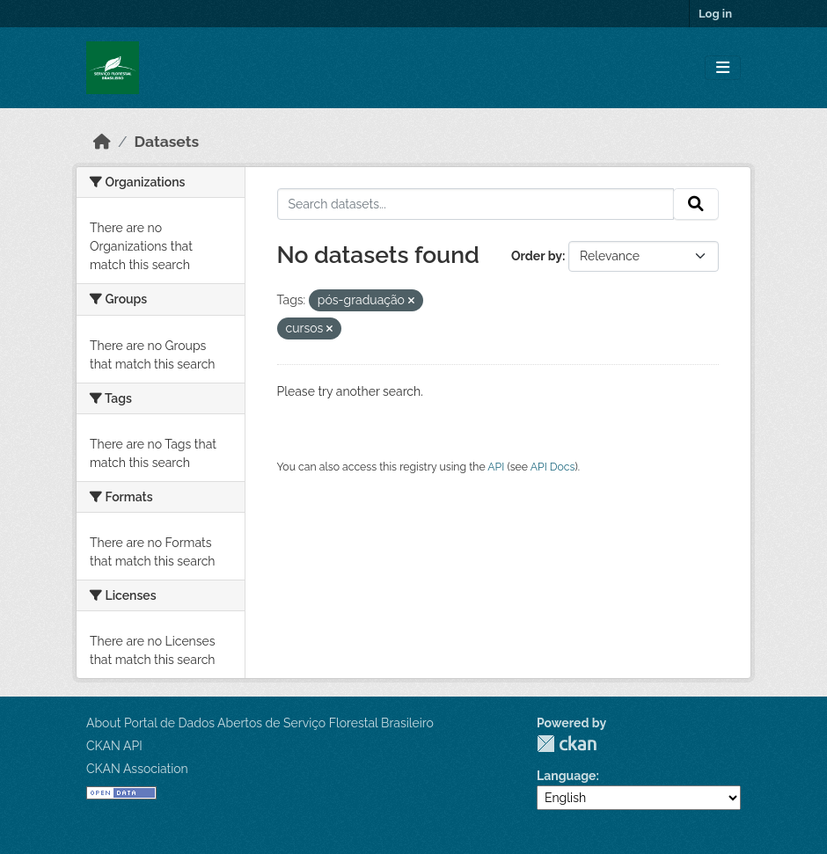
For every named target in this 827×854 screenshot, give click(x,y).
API (495, 466)
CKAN (566, 743)
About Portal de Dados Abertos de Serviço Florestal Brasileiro (260, 723)
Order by (536, 256)
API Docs (553, 466)
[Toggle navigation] (723, 68)
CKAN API (114, 746)
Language (566, 776)
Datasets (167, 141)
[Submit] (696, 204)
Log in (715, 13)
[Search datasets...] (476, 204)
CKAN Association (137, 769)
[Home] (102, 141)
